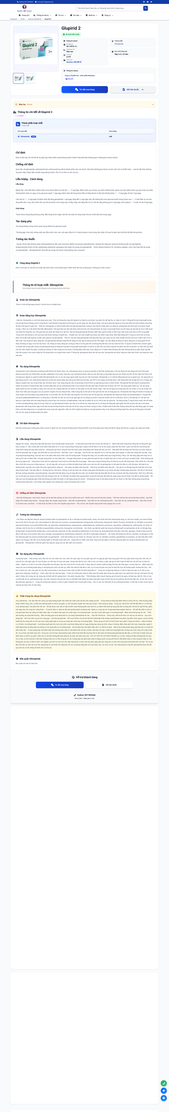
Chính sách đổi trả (93, 1099)
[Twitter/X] (151, 2)
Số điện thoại (90, 872)
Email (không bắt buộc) (23, 881)
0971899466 (134, 1093)
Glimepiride (119, 44)
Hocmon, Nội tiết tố (34, 19)
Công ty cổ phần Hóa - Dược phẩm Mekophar (80, 75)
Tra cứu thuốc (58, 1090)
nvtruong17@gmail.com (137, 1097)
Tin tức (60, 15)
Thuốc (23, 19)
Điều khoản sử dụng (94, 1090)
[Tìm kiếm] (145, 8)
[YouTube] (148, 2)
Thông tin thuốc (42, 15)
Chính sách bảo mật (94, 1093)
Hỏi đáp (76, 15)
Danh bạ (92, 15)
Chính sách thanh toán (95, 1096)
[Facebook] (144, 2)
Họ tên (18, 872)
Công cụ (107, 15)
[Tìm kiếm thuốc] (112, 8)
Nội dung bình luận (22, 890)
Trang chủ (24, 15)
